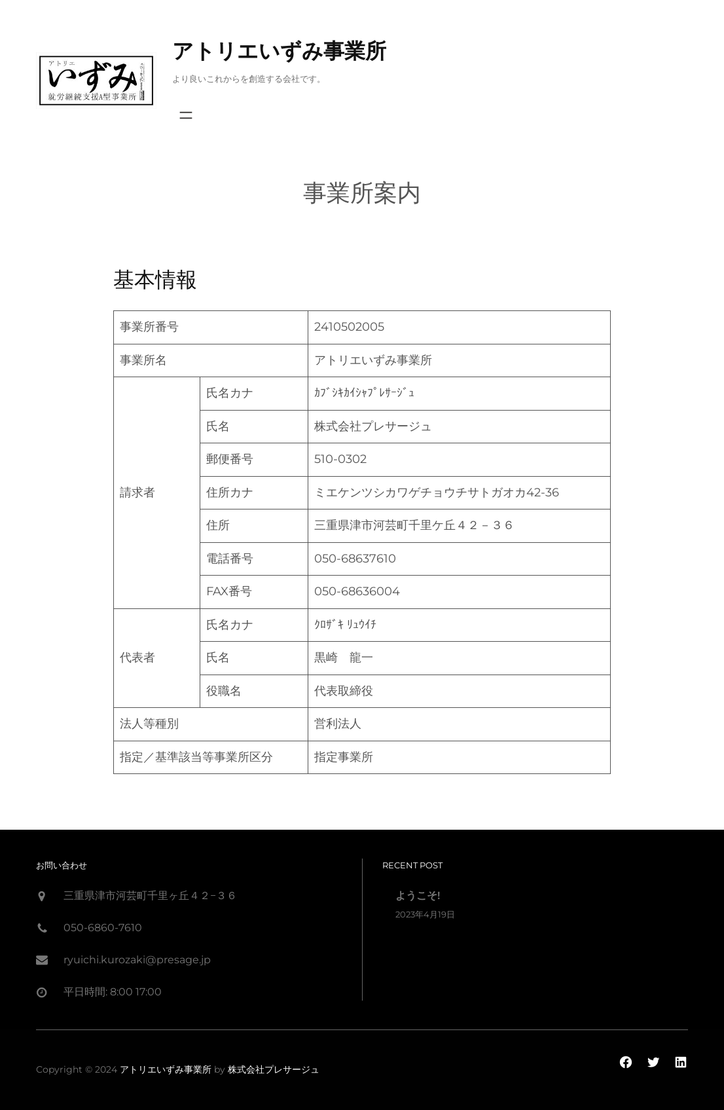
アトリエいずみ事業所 (279, 51)
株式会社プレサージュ (273, 1069)
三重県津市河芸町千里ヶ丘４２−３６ (150, 895)
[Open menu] (186, 115)
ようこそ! (417, 895)
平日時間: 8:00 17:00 (112, 992)
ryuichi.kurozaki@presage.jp (137, 959)
